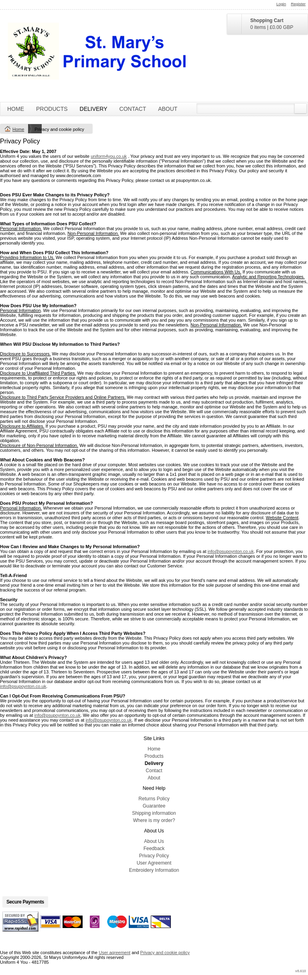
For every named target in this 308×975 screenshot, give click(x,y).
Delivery (93, 109)
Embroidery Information (154, 870)
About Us (154, 841)
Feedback (154, 848)
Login (281, 4)
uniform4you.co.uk (109, 156)
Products (52, 109)
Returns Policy (153, 799)
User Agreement (154, 863)
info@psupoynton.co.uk (231, 551)
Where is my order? (154, 820)
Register (298, 4)
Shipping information (154, 813)
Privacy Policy (154, 856)
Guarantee (154, 806)
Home (15, 109)
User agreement (114, 952)
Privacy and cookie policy (165, 952)
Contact (133, 109)
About (167, 109)
